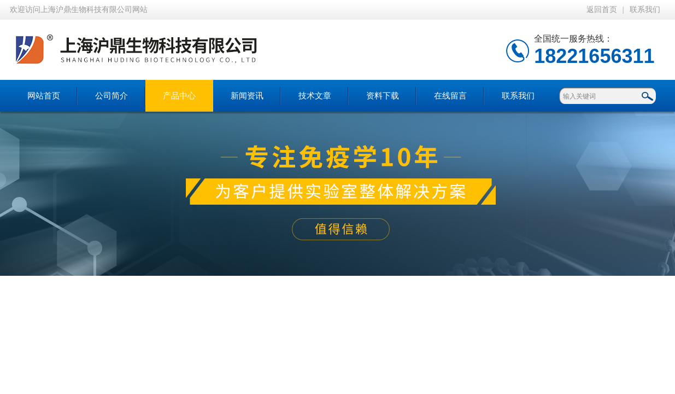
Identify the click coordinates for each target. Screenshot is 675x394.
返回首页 (601, 9)
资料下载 (382, 95)
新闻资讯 (247, 95)
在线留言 (450, 95)
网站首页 (43, 95)
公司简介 (111, 95)
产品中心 (179, 95)
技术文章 (314, 95)
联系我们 (645, 9)
